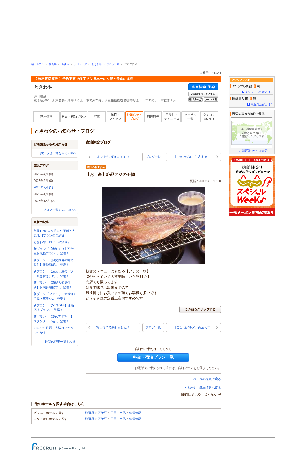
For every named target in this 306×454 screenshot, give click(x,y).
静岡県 (53, 64)
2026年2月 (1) (43, 187)
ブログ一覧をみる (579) (59, 210)
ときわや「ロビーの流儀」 (52, 242)
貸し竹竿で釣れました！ (113, 157)
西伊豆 (65, 64)
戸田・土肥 (80, 64)
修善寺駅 (135, 413)
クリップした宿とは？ (259, 91)
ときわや (96, 64)
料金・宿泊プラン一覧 (153, 357)
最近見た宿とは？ (262, 104)
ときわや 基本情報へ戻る (202, 388)
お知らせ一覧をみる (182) (58, 153)
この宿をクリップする (200, 309)
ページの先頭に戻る (207, 379)
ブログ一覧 (113, 64)
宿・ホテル (37, 64)
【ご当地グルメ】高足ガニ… (193, 157)
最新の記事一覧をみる (60, 341)
